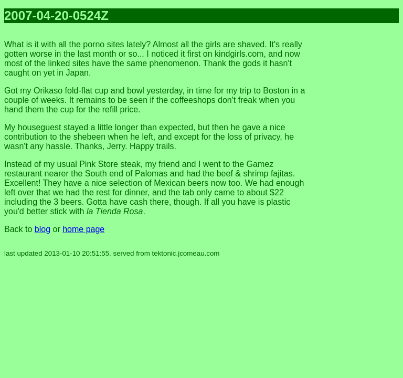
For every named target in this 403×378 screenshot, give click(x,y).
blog (42, 229)
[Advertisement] (357, 189)
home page (83, 229)
